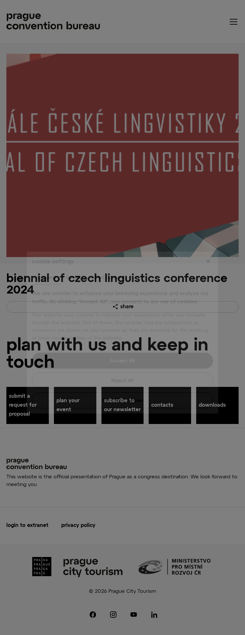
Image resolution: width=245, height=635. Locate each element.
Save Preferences (122, 385)
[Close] (208, 247)
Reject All (122, 365)
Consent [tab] (46, 263)
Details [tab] (73, 263)
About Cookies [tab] (107, 263)
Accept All (122, 345)
